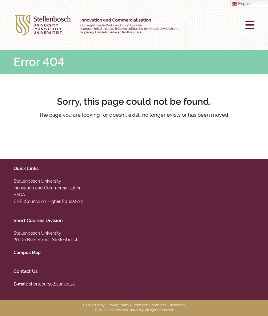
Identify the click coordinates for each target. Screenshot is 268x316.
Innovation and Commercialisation (48, 187)
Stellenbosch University (37, 181)
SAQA (19, 194)
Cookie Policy (94, 305)
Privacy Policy (118, 305)
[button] (249, 25)
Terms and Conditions (149, 305)
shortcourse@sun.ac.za (52, 284)
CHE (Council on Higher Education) (48, 201)
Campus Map (27, 252)
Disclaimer (177, 305)
